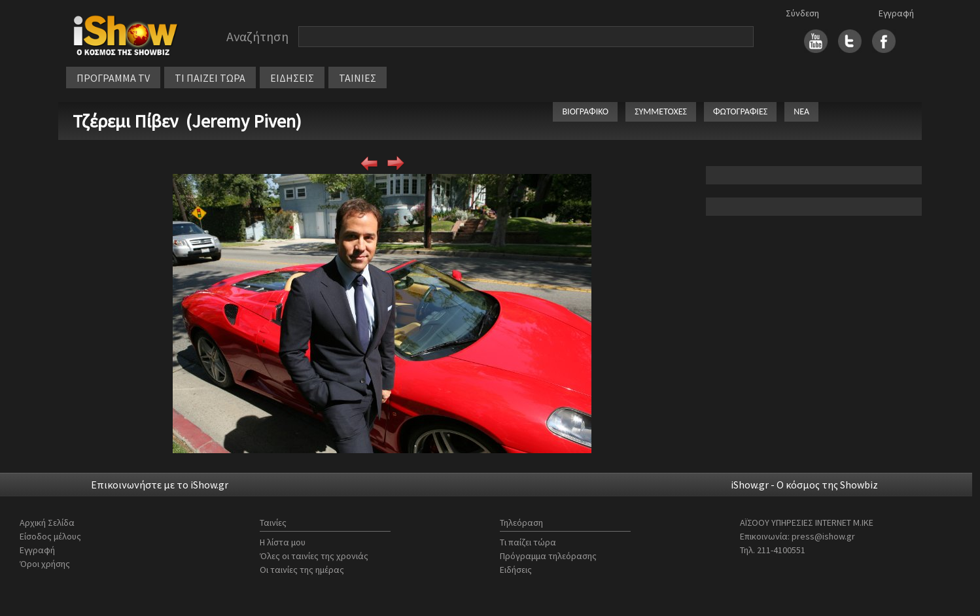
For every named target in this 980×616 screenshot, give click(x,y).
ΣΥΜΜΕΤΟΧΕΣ (661, 111)
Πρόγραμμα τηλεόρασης (548, 556)
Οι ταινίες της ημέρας (302, 569)
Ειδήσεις (516, 569)
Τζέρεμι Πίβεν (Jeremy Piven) (187, 121)
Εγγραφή (896, 13)
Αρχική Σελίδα (47, 522)
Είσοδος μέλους (50, 536)
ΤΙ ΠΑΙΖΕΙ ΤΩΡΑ (210, 77)
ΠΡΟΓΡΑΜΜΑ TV (113, 77)
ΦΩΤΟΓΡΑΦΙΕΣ (740, 111)
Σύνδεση (802, 13)
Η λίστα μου (283, 542)
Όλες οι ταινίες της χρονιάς (314, 556)
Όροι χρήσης (45, 564)
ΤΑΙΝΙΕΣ (357, 77)
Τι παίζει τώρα (528, 542)
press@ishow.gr (823, 536)
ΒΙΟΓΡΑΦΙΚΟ (585, 111)
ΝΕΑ (801, 111)
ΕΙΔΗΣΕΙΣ (292, 77)
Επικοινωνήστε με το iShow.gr (159, 484)
